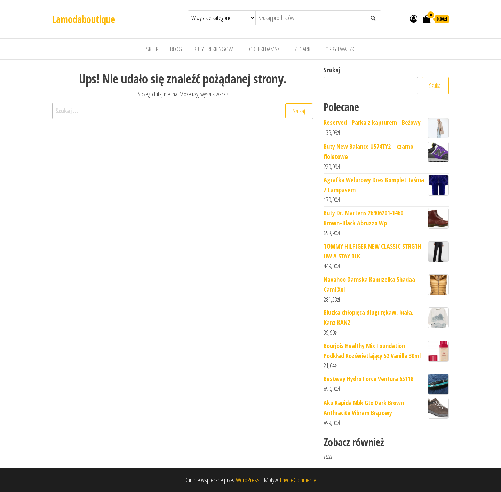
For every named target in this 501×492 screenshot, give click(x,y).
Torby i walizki (339, 49)
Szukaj (332, 70)
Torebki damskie (265, 49)
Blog (176, 49)
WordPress (248, 480)
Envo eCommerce (298, 480)
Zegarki (303, 49)
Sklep (152, 49)
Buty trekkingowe (214, 49)
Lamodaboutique (83, 19)
